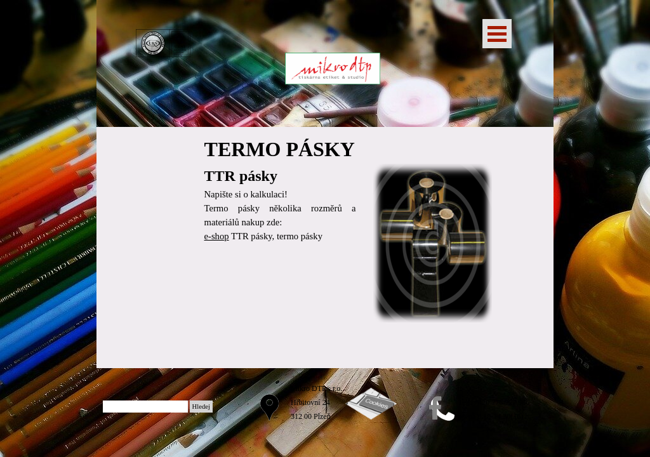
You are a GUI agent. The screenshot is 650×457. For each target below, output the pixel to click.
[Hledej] (145, 407)
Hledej (201, 406)
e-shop (216, 236)
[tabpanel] (280, 188)
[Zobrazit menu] (497, 33)
